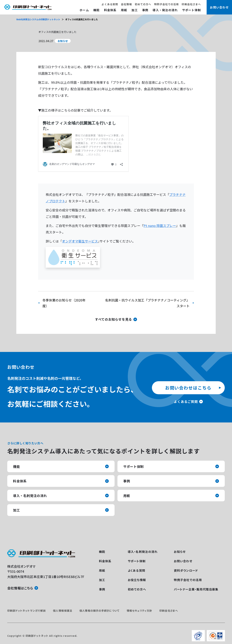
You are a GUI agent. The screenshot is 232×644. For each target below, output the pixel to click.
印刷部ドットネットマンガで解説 (26, 610)
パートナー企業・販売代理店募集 (196, 589)
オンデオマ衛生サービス (80, 241)
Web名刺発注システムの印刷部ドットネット (38, 19)
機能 (96, 10)
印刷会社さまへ (191, 4)
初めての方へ (143, 4)
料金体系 (110, 10)
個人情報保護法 (62, 610)
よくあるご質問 (186, 401)
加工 (134, 10)
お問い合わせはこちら (188, 387)
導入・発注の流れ (165, 10)
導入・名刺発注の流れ (30, 495)
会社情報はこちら (20, 588)
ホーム (84, 10)
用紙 (124, 10)
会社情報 (126, 4)
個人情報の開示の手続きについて (99, 610)
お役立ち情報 (137, 580)
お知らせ (180, 551)
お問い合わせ (183, 561)
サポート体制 (191, 10)
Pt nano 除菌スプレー (160, 225)
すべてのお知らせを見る (113, 319)
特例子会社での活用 (166, 4)
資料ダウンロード (186, 570)
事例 (145, 10)
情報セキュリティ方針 (139, 610)
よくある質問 (110, 4)
